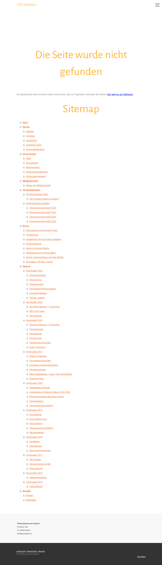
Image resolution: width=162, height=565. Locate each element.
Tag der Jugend (36, 297)
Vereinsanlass (36, 401)
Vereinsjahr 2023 (34, 302)
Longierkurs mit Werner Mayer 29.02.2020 (49, 392)
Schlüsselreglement (36, 176)
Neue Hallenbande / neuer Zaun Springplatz (50, 374)
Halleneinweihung (38, 477)
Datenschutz (32, 551)
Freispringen (32, 235)
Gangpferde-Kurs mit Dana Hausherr (43, 239)
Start (25, 122)
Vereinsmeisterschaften (38, 203)
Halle (28, 158)
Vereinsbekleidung (35, 149)
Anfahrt (29, 495)
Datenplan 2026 (33, 145)
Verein (26, 127)
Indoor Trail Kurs (37, 347)
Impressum (21, 551)
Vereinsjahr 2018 (34, 437)
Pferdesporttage (37, 275)
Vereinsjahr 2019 (34, 410)
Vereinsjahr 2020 (34, 383)
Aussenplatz (32, 163)
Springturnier (35, 315)
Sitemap (41, 551)
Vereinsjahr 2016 (34, 473)
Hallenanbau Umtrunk (39, 387)
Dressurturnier (36, 329)
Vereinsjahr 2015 (34, 482)
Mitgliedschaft (30, 181)
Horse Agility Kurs (38, 419)
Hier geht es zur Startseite (120, 94)
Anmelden (141, 557)
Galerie (26, 266)
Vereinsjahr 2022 (34, 320)
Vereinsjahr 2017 (34, 455)
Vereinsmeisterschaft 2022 (42, 221)
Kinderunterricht (33, 244)
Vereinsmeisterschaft (40, 342)
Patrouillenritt (35, 423)
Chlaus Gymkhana (37, 356)
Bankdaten (31, 500)
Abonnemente (33, 167)
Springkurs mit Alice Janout (39, 262)
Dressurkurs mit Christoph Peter (42, 230)
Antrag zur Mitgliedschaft (38, 185)
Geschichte (31, 140)
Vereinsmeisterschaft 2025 (42, 208)
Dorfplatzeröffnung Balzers (42, 288)
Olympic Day (35, 279)
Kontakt (27, 491)
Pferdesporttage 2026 (37, 194)
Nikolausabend (36, 432)
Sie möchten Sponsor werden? (44, 199)
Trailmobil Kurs (36, 378)
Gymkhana (34, 441)
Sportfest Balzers (38, 293)
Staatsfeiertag (36, 284)
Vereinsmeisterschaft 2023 (42, 217)
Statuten (30, 131)
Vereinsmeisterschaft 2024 (42, 212)
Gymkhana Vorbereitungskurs (43, 365)
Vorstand (30, 136)
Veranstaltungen (31, 190)
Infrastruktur (29, 154)
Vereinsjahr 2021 (34, 351)
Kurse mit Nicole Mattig (37, 248)
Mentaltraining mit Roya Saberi (41, 253)
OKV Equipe (35, 459)
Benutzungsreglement (37, 172)
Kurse (26, 226)
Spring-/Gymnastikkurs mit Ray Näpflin (45, 257)
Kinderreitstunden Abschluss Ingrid (46, 396)
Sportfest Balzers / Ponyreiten (44, 306)
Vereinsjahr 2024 (34, 271)
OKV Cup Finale (36, 311)
